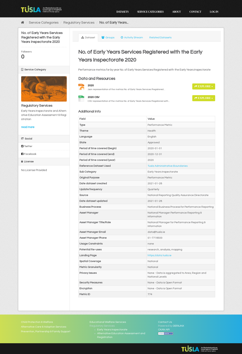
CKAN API (164, 329)
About (176, 11)
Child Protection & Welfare (37, 322)
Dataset (88, 37)
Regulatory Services (79, 22)
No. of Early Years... (113, 22)
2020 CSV (93, 97)
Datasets (122, 11)
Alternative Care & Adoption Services (43, 326)
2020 (91, 85)
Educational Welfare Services (108, 322)
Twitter (26, 146)
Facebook (28, 154)
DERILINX (178, 326)
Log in (214, 11)
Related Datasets (160, 37)
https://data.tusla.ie (159, 255)
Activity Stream (132, 37)
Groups (108, 37)
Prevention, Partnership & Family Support (45, 331)
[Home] (22, 22)
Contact (195, 11)
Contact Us (165, 322)
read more (27, 127)
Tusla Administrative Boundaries (168, 166)
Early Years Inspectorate (112, 329)
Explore (204, 86)
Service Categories (150, 11)
